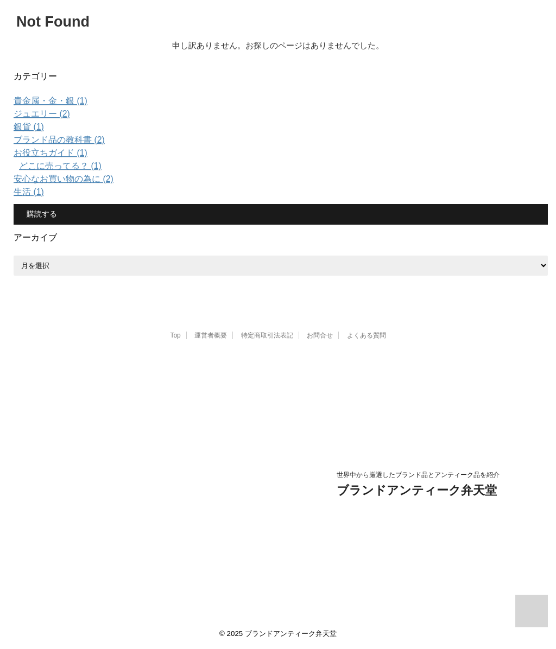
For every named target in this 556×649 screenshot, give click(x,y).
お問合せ (320, 335)
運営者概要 (210, 335)
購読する (40, 213)
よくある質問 (366, 335)
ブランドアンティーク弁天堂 (417, 490)
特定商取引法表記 (267, 335)
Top (175, 335)
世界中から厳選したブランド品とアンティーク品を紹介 (418, 475)
